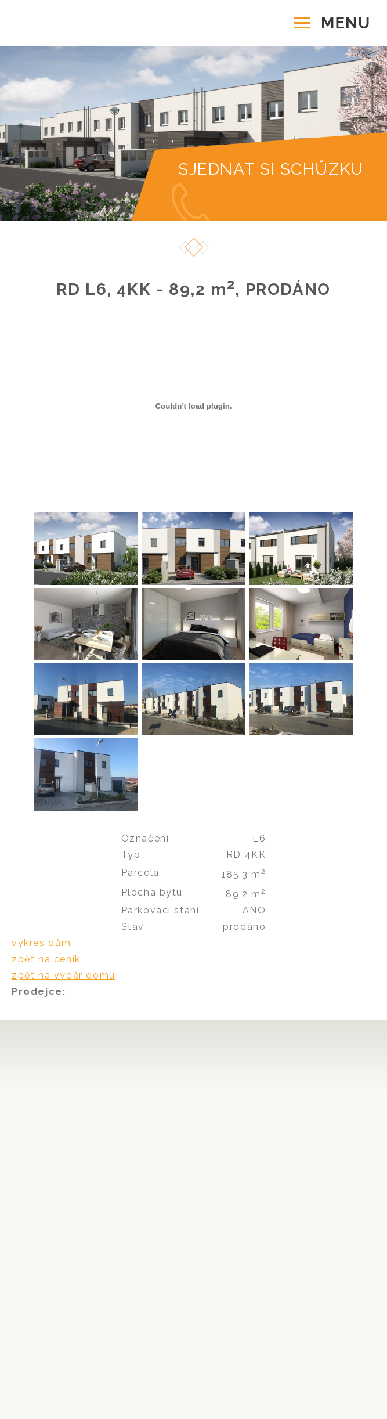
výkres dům (41, 942)
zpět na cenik (46, 959)
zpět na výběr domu (63, 975)
